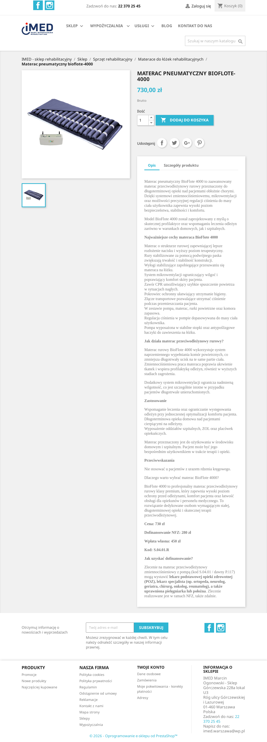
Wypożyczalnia (91, 724)
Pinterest (199, 143)
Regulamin (88, 687)
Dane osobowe (149, 674)
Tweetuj (174, 143)
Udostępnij (162, 143)
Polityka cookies (91, 674)
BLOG (166, 25)
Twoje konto (151, 667)
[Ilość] (143, 120)
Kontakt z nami (91, 706)
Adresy (142, 697)
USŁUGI (145, 26)
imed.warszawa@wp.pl (224, 731)
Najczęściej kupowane (39, 687)
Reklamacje (88, 699)
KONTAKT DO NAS (195, 25)
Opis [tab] (152, 165)
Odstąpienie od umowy (98, 693)
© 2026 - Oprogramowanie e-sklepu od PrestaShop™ (133, 735)
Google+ (187, 143)
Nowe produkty (34, 681)
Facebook (38, 5)
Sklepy (84, 718)
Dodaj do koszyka (185, 120)
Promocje (29, 674)
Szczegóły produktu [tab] (181, 165)
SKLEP (75, 26)
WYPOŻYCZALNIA (106, 25)
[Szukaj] (215, 41)
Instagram (49, 5)
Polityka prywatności (95, 681)
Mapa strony (89, 712)
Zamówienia (147, 680)
